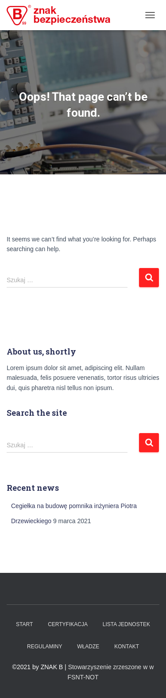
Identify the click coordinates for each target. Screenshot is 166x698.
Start (24, 624)
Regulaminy (44, 646)
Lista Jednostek (126, 624)
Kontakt (126, 646)
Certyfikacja (68, 624)
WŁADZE (88, 646)
